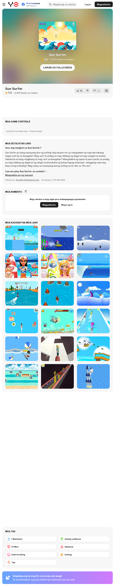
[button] (19, 175)
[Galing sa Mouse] (84, 539)
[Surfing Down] (57, 293)
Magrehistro (103, 4)
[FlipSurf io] (21, 293)
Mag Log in (67, 205)
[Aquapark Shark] (93, 348)
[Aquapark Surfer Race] (93, 321)
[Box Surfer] (57, 376)
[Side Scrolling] (31, 555)
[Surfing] (84, 555)
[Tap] (31, 562)
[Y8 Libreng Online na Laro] (13, 4)
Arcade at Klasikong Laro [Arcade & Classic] (27, 180)
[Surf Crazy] (93, 265)
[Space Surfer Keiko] (57, 348)
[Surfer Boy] (57, 321)
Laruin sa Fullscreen (57, 67)
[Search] (50, 4)
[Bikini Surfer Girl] (57, 238)
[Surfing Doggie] (93, 293)
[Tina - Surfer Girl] (21, 265)
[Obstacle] (84, 547)
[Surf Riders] (21, 238)
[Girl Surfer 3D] (93, 376)
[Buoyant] (93, 238)
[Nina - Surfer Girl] (57, 265)
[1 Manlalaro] (31, 539)
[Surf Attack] (21, 348)
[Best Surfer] (21, 321)
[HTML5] (31, 547)
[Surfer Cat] (21, 376)
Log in (88, 4)
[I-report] (96, 90)
